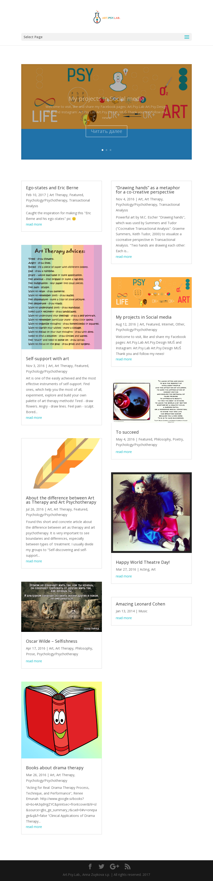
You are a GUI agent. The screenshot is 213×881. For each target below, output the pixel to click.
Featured (76, 195)
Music (142, 611)
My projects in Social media (143, 317)
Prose (30, 654)
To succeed (127, 432)
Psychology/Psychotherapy (46, 200)
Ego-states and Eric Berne (52, 187)
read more (34, 224)
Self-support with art (47, 358)
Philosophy (83, 648)
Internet (168, 324)
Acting (144, 569)
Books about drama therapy (55, 767)
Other (179, 324)
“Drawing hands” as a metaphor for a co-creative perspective (148, 190)
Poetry (178, 439)
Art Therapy (58, 195)
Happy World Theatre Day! (143, 562)
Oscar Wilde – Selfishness (51, 641)
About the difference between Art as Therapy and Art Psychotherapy (61, 500)
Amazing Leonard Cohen (140, 604)
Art (50, 365)
